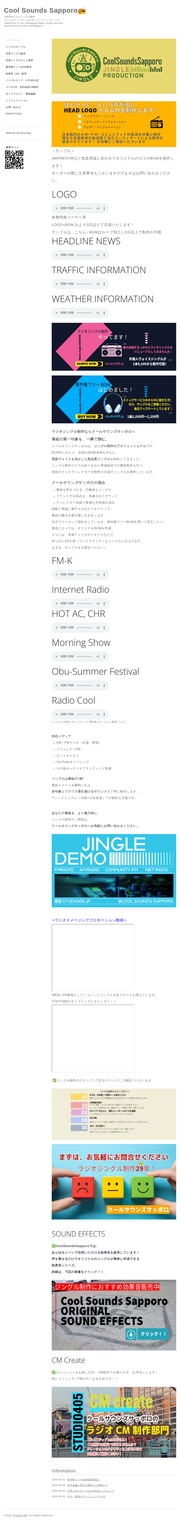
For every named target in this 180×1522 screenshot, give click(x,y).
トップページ (13, 40)
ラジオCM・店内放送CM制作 (22, 87)
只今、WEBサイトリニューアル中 (86, 1496)
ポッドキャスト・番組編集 (21, 93)
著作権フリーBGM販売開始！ (83, 1479)
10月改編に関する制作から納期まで (87, 1485)
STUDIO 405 (20, 1515)
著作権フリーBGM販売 (19, 67)
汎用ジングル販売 (16, 53)
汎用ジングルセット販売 (19, 60)
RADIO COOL (14, 113)
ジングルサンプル (16, 47)
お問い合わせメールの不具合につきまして (91, 1491)
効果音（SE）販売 (16, 73)
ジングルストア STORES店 (22, 80)
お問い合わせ (13, 107)
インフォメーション (17, 100)
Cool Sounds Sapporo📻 (45, 10)
